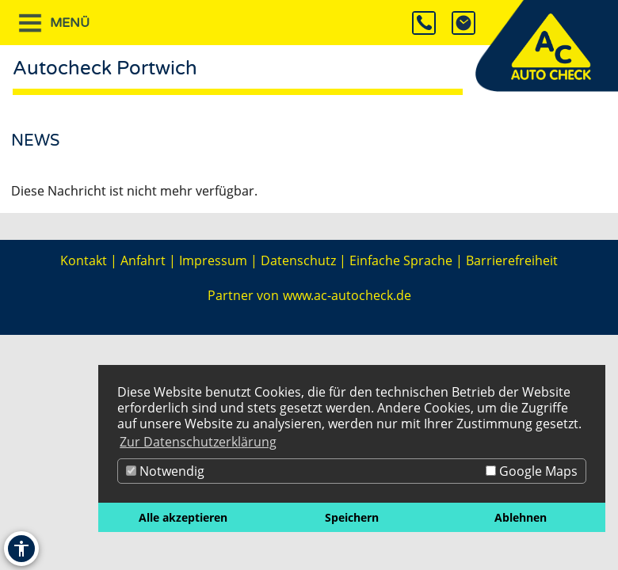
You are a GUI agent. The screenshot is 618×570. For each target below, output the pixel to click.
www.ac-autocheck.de (347, 295)
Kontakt (83, 260)
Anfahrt (143, 260)
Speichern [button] (352, 517)
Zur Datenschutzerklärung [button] (198, 441)
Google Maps (532, 471)
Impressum (213, 260)
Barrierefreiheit (512, 260)
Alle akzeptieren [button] (183, 517)
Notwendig (165, 471)
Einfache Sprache (400, 260)
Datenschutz (298, 260)
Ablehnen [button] (520, 517)
